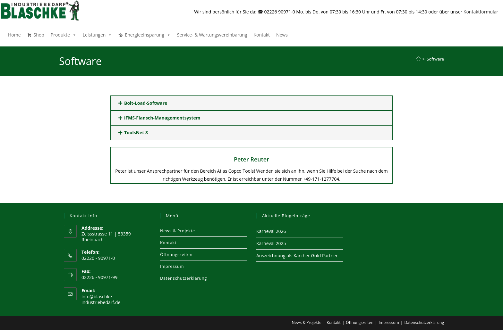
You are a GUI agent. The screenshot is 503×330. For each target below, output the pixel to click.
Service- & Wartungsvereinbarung (212, 35)
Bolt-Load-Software (145, 103)
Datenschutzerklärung (183, 278)
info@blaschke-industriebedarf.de (100, 299)
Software (435, 59)
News (282, 35)
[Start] (418, 59)
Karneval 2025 (271, 243)
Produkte (63, 35)
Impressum (172, 266)
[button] (251, 103)
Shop (39, 35)
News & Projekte (177, 231)
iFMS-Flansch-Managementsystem (162, 118)
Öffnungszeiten (176, 254)
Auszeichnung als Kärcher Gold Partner (297, 255)
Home (14, 35)
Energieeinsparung (147, 35)
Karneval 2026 (271, 231)
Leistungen (97, 35)
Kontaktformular (481, 12)
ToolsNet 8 (136, 132)
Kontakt (261, 35)
